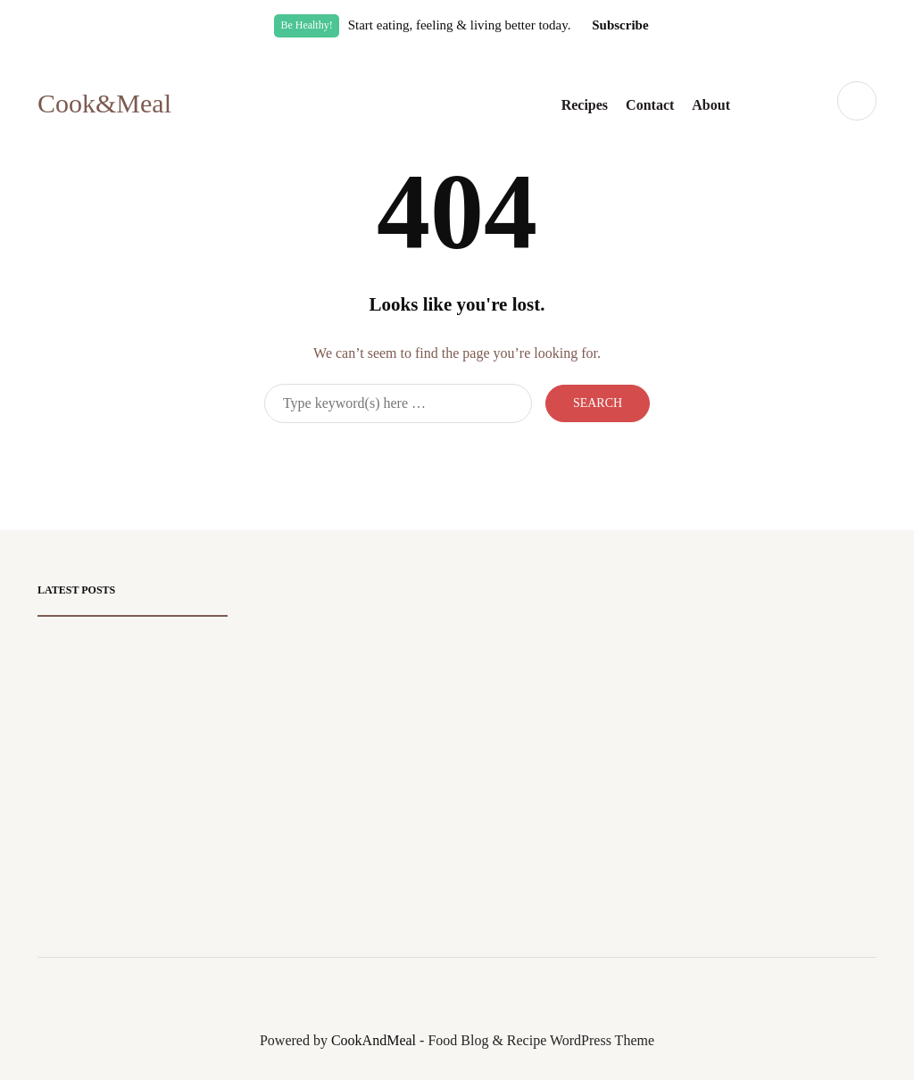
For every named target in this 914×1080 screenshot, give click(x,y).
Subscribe (620, 25)
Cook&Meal (104, 103)
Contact (650, 104)
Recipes (584, 104)
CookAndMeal (373, 1040)
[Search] (398, 403)
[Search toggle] (857, 100)
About (711, 104)
